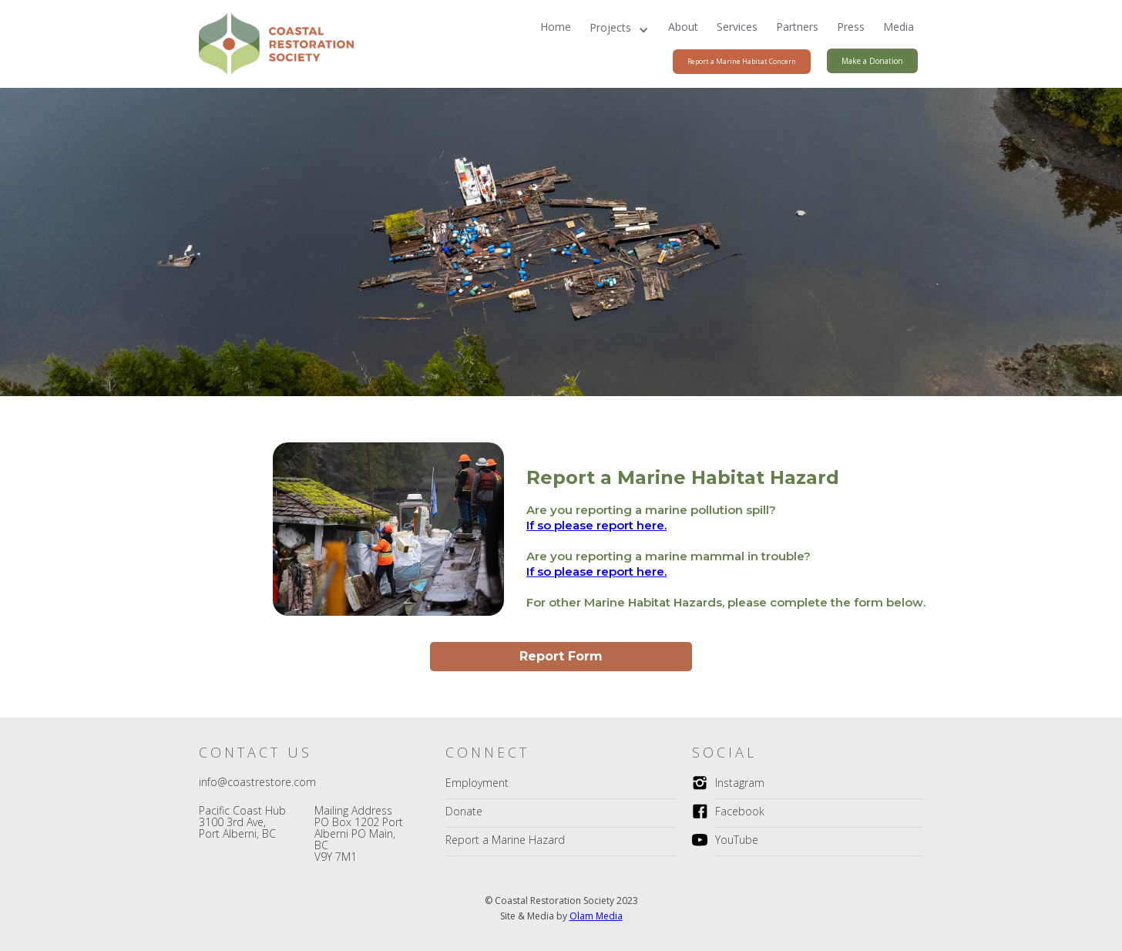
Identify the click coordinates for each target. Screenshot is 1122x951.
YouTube (736, 839)
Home (555, 26)
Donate (463, 811)
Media (898, 26)
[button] (619, 30)
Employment (477, 782)
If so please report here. (596, 525)
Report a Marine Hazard (505, 839)
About (683, 26)
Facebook (739, 811)
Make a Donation (872, 60)
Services (737, 26)
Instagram (739, 782)
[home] (272, 44)
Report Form (561, 656)
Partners (797, 26)
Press (851, 26)
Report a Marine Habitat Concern (741, 61)
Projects (610, 27)
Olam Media (596, 915)
